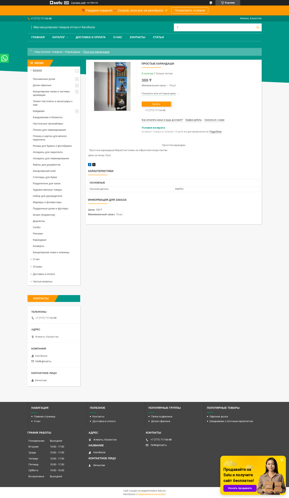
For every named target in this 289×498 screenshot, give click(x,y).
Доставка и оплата (91, 37)
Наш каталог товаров (48, 51)
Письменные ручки (44, 78)
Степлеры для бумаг (45, 177)
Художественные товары (47, 189)
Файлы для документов (46, 164)
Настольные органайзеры (48, 123)
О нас (117, 37)
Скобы (37, 227)
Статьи (158, 37)
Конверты (38, 246)
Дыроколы (39, 221)
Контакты (137, 37)
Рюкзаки (38, 233)
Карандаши (72, 51)
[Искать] (258, 27)
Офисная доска (219, 416)
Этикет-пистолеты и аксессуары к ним (52, 103)
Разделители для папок (46, 183)
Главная (38, 37)
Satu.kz (162, 490)
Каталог (58, 37)
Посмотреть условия (190, 10)
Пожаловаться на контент (151, 494)
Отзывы (37, 266)
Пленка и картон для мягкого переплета (50, 138)
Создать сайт (78, 2)
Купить (156, 104)
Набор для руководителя (47, 196)
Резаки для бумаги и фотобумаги (52, 145)
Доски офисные (42, 85)
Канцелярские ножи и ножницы (51, 252)
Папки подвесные (161, 416)
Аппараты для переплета (48, 152)
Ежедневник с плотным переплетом (231, 421)
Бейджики (39, 111)
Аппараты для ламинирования (51, 158)
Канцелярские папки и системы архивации (51, 93)
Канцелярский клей (44, 170)
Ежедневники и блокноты (48, 117)
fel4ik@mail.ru (43, 361)
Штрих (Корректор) (44, 214)
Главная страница (44, 416)
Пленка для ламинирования (49, 129)
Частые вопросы (42, 281)
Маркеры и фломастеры (47, 202)
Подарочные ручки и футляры (50, 208)
